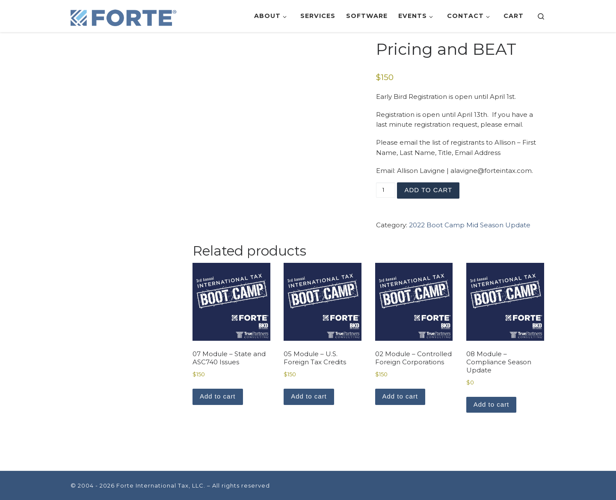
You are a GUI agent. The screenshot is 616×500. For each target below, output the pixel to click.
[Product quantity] (385, 190)
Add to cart (428, 189)
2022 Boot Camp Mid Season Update (469, 225)
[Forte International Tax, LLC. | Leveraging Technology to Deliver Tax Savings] (124, 15)
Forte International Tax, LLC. (160, 485)
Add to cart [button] (218, 396)
